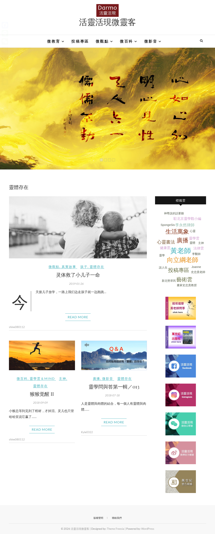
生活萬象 (177, 231)
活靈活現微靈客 (107, 22)
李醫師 (196, 254)
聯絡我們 (117, 517)
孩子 (84, 267)
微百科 (126, 41)
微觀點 (102, 41)
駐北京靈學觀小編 (187, 219)
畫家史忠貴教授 (187, 285)
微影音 (150, 41)
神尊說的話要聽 (174, 213)
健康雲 (165, 248)
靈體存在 (97, 267)
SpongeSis (168, 225)
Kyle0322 (87, 432)
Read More (78, 317)
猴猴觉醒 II (42, 394)
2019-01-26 (76, 283)
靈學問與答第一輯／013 (114, 386)
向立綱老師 (182, 259)
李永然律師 (184, 225)
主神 (62, 378)
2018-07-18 (112, 395)
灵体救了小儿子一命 (78, 274)
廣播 (96, 378)
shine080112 (17, 327)
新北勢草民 (169, 280)
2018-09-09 (40, 402)
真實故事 (69, 267)
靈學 (162, 255)
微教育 (53, 41)
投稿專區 (80, 41)
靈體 (192, 242)
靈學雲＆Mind (42, 378)
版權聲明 (98, 517)
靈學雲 (194, 238)
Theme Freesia (115, 528)
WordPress (147, 528)
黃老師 (180, 251)
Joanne (196, 267)
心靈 (192, 231)
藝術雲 (184, 279)
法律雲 (198, 248)
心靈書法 (166, 242)
